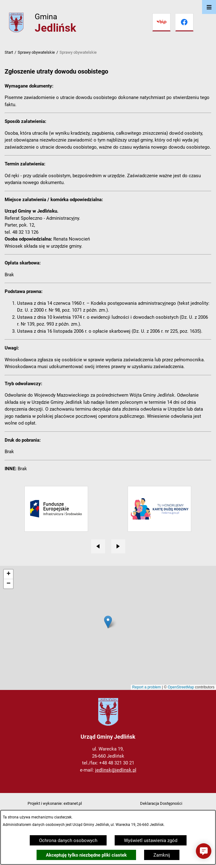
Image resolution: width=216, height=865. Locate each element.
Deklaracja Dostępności (161, 803)
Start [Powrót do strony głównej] (9, 52)
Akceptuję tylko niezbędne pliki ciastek (86, 855)
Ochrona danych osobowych (68, 840)
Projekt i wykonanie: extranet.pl (55, 803)
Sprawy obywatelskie (36, 52)
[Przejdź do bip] (161, 22)
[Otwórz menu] (209, 7)
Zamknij (161, 855)
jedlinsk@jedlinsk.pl (115, 770)
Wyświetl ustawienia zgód (150, 840)
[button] (203, 851)
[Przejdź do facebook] (184, 22)
